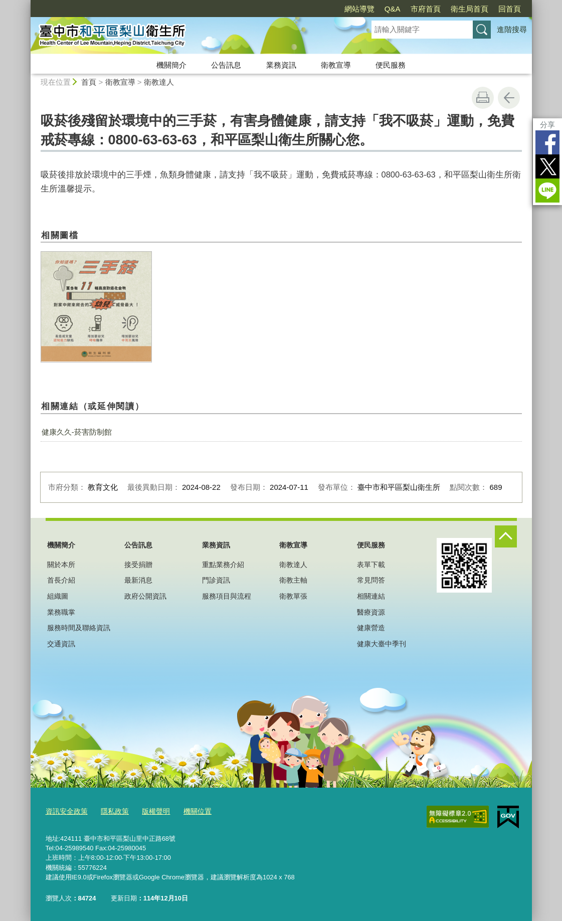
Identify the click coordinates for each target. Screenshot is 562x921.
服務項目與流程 (226, 596)
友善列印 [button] (483, 98)
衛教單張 (293, 596)
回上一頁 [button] (509, 98)
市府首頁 (426, 9)
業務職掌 (61, 612)
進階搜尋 (512, 29)
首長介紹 (61, 580)
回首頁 (509, 9)
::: (26, 4)
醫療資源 (371, 612)
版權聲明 (150, 810)
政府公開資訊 (145, 596)
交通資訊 (61, 644)
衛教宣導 (336, 65)
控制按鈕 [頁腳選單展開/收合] (506, 536)
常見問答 (371, 580)
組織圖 (57, 596)
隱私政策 (111, 810)
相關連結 (371, 596)
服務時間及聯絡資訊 (78, 628)
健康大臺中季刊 (381, 644)
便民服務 (391, 65)
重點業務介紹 (223, 565)
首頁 (88, 82)
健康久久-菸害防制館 (77, 432)
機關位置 (189, 810)
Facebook (547, 142)
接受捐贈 (138, 565)
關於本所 (61, 565)
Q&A (393, 9)
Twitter (547, 166)
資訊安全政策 (65, 810)
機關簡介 (171, 65)
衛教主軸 (293, 580)
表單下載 (371, 565)
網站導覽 (359, 9)
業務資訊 (281, 65)
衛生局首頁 (469, 9)
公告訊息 (226, 65)
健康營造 (371, 628)
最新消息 (138, 580)
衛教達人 (159, 82)
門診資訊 (216, 580)
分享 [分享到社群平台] (547, 124)
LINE (547, 190)
